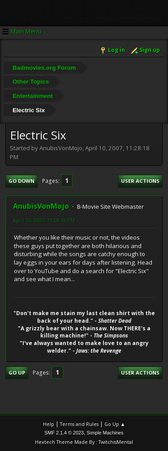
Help (48, 424)
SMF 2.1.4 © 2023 (64, 432)
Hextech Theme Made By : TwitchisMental (84, 441)
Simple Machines (105, 432)
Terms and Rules (79, 424)
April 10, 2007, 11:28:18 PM (44, 220)
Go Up (17, 372)
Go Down (21, 180)
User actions (140, 180)
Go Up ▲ (114, 424)
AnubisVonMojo (41, 206)
